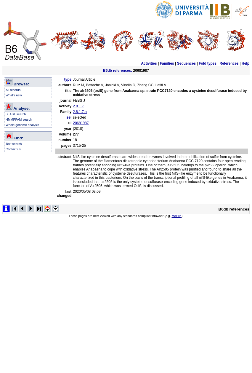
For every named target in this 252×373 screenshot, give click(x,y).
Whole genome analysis (22, 125)
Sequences (186, 63)
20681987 (81, 123)
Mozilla (177, 216)
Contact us (13, 149)
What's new (14, 95)
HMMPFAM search (19, 119)
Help (245, 63)
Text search (14, 144)
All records (13, 90)
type (68, 79)
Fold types (207, 63)
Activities (149, 63)
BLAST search (16, 114)
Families (167, 63)
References (229, 63)
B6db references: (117, 70)
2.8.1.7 (78, 106)
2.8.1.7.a (80, 112)
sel (69, 117)
